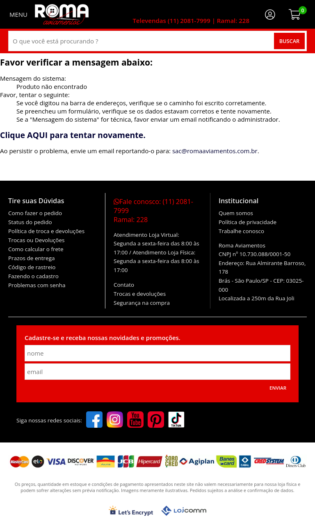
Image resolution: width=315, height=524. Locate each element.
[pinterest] (156, 420)
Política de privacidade (247, 222)
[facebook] (94, 420)
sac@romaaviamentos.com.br (215, 151)
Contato (124, 284)
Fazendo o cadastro (33, 276)
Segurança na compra (142, 302)
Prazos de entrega (31, 258)
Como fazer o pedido (35, 213)
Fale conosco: (153, 210)
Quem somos (236, 213)
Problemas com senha (37, 285)
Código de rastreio (32, 267)
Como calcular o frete (35, 249)
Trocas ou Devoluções (36, 240)
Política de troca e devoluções (46, 231)
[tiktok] (176, 420)
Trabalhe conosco (241, 231)
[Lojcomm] (183, 511)
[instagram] (115, 420)
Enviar (277, 388)
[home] (62, 14)
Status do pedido (30, 222)
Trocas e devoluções (140, 293)
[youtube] (135, 420)
